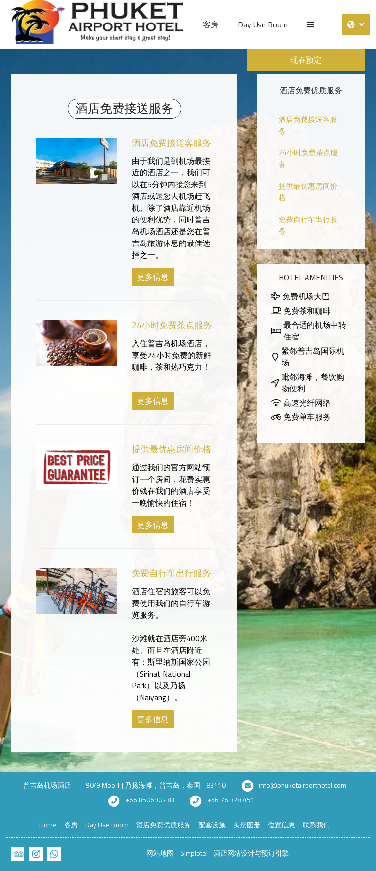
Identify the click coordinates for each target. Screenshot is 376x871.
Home (48, 825)
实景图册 (246, 825)
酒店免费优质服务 (163, 825)
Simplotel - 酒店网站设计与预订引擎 (234, 853)
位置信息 (281, 825)
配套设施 (212, 825)
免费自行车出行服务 (171, 573)
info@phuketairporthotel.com (302, 785)
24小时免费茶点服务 (172, 325)
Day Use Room (263, 24)
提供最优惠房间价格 (171, 449)
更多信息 (152, 277)
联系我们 (316, 825)
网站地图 (160, 853)
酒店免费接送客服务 (171, 142)
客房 (210, 24)
